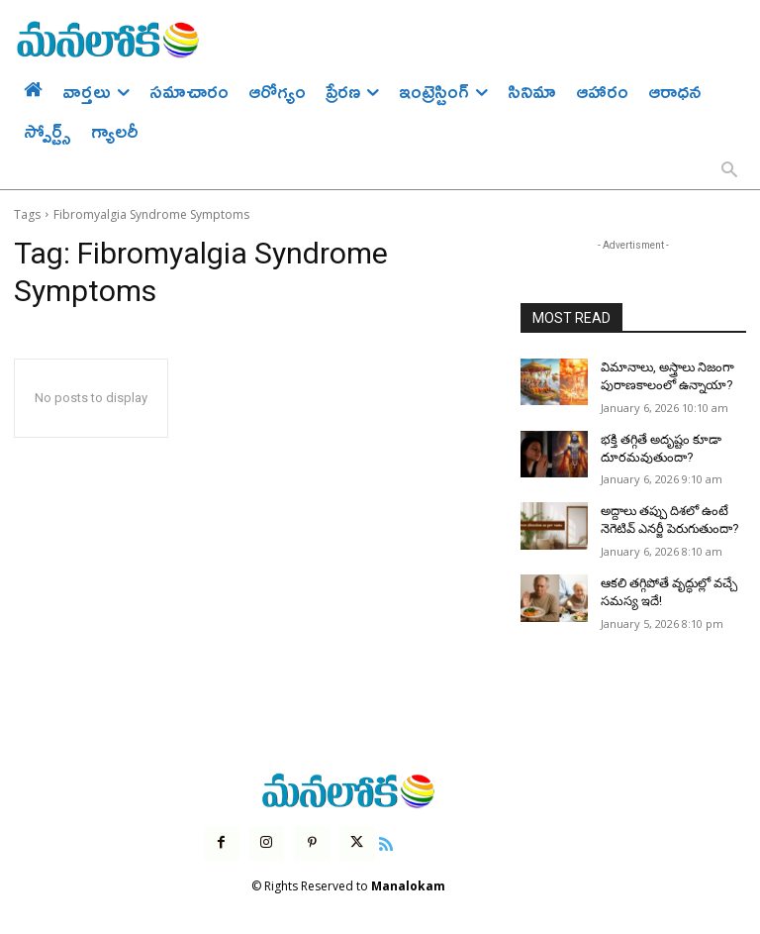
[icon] (383, 832)
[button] (729, 171)
